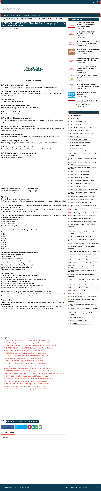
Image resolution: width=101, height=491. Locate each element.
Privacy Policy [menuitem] (36, 15)
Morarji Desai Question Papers (78, 320)
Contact (78, 487)
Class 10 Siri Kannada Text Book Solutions (82, 180)
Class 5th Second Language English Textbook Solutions (82, 206)
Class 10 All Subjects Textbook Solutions (86, 93)
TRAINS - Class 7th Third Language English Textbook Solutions (23, 361)
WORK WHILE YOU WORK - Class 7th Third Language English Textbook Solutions (28, 378)
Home (2, 18)
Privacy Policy (94, 487)
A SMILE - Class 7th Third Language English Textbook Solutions (23, 350)
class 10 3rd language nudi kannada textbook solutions (82, 167)
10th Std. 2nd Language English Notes (81, 127)
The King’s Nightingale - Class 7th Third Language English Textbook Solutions (27, 343)
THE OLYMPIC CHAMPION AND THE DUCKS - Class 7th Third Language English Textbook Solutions (34, 373)
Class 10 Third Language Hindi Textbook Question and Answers (87, 85)
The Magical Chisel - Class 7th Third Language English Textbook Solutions (27, 366)
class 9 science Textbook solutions (80, 288)
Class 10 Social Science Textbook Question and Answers (87, 51)
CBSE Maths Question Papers (78, 145)
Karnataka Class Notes (76, 317)
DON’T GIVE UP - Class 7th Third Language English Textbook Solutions (25, 363)
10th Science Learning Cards (78, 121)
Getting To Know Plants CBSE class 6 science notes (86, 77)
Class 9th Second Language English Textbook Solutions (82, 304)
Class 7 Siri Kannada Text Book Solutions (81, 229)
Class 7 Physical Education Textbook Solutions (83, 221)
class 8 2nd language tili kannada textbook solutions (81, 247)
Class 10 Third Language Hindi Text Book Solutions (84, 189)
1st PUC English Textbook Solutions (80, 130)
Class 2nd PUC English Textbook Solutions (82, 196)
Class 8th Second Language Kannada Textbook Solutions (82, 266)
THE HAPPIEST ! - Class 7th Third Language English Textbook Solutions (26, 355)
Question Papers (74, 323)
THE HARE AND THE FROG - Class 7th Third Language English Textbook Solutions (29, 348)
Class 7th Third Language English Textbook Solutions (19, 18)
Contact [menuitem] (18, 15)
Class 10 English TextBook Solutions (80, 174)
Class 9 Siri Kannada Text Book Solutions (81, 291)
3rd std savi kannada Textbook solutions (81, 133)
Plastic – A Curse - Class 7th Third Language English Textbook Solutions (26, 384)
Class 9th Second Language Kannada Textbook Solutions (82, 300)
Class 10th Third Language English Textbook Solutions (81, 192)
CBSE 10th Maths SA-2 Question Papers (81, 142)
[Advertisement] (33, 44)
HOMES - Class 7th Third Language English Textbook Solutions (23, 358)
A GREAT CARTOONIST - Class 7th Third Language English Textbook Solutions (28, 371)
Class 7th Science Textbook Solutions (80, 236)
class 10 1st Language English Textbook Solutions (84, 151)
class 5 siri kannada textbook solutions (81, 202)
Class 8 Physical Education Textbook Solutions (83, 254)
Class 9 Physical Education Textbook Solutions (83, 285)
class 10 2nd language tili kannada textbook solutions (82, 163)
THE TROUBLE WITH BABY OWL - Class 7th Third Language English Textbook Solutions (31, 345)
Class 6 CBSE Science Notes (78, 210)
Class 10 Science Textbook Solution (80, 177)
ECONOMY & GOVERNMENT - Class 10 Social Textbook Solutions (86, 34)
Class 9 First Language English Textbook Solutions (84, 282)
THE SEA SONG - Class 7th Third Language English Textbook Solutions (26, 353)
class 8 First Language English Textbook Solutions (84, 251)
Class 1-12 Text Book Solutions (20, 487)
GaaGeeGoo (5, 29)
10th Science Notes (75, 124)
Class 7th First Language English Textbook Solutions (81, 232)
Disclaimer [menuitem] (26, 15)
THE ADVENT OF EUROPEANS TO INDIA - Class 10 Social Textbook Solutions (87, 68)
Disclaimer (86, 487)
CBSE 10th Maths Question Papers (79, 139)
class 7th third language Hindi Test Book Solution (84, 243)
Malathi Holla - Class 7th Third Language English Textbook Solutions (25, 386)
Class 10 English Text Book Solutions (80, 171)
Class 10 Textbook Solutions (78, 186)
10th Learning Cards (75, 115)
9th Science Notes (75, 136)
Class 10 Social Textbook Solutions (80, 183)
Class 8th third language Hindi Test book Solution (84, 279)
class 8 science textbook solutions (80, 260)
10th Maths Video (75, 118)
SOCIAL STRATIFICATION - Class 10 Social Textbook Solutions (87, 42)
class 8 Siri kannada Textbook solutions (81, 263)
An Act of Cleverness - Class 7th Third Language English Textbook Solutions (27, 368)
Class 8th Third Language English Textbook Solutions (81, 275)
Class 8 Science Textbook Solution (80, 257)
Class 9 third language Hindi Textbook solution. (83, 296)
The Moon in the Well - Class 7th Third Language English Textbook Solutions (27, 340)
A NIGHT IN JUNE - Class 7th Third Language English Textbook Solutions (26, 376)
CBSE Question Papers (76, 148)
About (72, 487)
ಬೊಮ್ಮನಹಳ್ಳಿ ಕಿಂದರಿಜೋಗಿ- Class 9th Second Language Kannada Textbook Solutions (86, 103)
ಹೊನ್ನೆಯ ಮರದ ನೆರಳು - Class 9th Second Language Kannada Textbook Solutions (85, 24)
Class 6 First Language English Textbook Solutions (84, 213)
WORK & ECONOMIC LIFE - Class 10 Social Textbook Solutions (87, 59)
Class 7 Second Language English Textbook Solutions (81, 225)
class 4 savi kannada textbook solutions (81, 199)
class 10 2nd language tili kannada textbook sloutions (82, 154)
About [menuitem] (12, 15)
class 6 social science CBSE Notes (80, 218)
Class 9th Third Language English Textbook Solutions (81, 313)
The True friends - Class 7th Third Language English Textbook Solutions (26, 389)
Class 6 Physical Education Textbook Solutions (83, 215)
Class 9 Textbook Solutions (77, 294)
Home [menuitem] (6, 15)
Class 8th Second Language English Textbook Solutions (82, 270)
